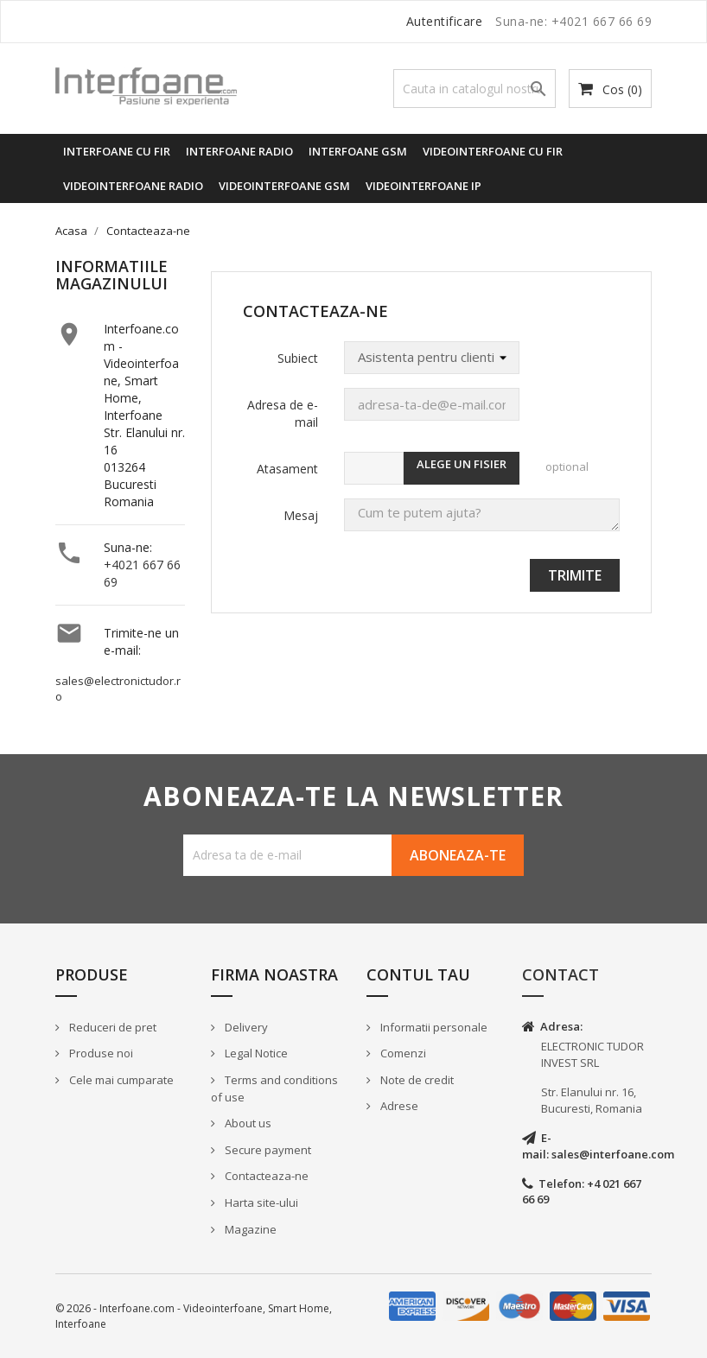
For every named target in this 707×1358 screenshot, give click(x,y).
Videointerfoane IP (423, 186)
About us (246, 1123)
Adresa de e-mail (282, 413)
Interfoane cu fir (116, 151)
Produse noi (100, 1053)
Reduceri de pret (111, 1027)
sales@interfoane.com (612, 1154)
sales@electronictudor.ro (118, 689)
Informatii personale (432, 1027)
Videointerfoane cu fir (493, 151)
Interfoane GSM (358, 151)
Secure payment (266, 1150)
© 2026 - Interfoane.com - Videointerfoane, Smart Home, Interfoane (193, 1315)
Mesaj (300, 515)
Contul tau (418, 974)
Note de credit (416, 1080)
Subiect (297, 358)
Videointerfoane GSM (284, 186)
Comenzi (402, 1053)
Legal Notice (255, 1053)
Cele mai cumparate (120, 1080)
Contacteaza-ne (265, 1175)
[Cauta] (474, 88)
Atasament (287, 468)
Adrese (398, 1106)
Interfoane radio (239, 151)
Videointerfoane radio (133, 186)
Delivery (245, 1027)
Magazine (249, 1229)
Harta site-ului (260, 1202)
